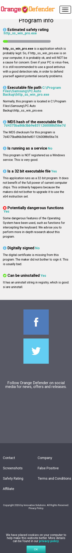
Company (45, 458)
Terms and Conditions (54, 478)
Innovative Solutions (35, 505)
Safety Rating (13, 478)
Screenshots (13, 468)
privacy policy (49, 544)
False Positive (48, 468)
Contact (9, 458)
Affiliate (8, 489)
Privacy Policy (36, 508)
